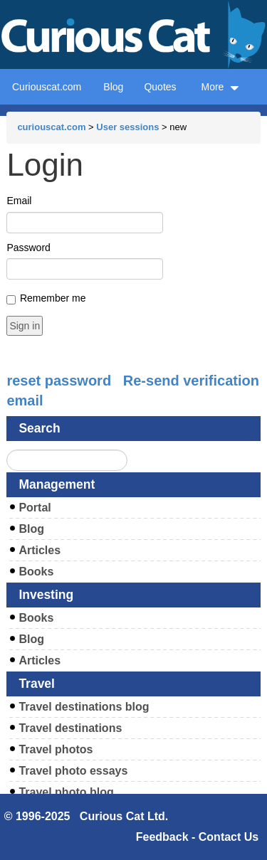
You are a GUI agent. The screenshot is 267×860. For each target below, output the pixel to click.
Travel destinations (70, 728)
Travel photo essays (73, 771)
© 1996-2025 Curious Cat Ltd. (86, 816)
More (220, 86)
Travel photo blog (66, 792)
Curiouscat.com (46, 86)
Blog (113, 86)
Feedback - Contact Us (197, 837)
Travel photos (56, 749)
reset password (58, 380)
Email (18, 200)
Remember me (53, 298)
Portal (35, 507)
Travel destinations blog (84, 707)
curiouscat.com (51, 127)
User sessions (127, 127)
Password (28, 247)
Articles (40, 550)
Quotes (160, 86)
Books (36, 572)
